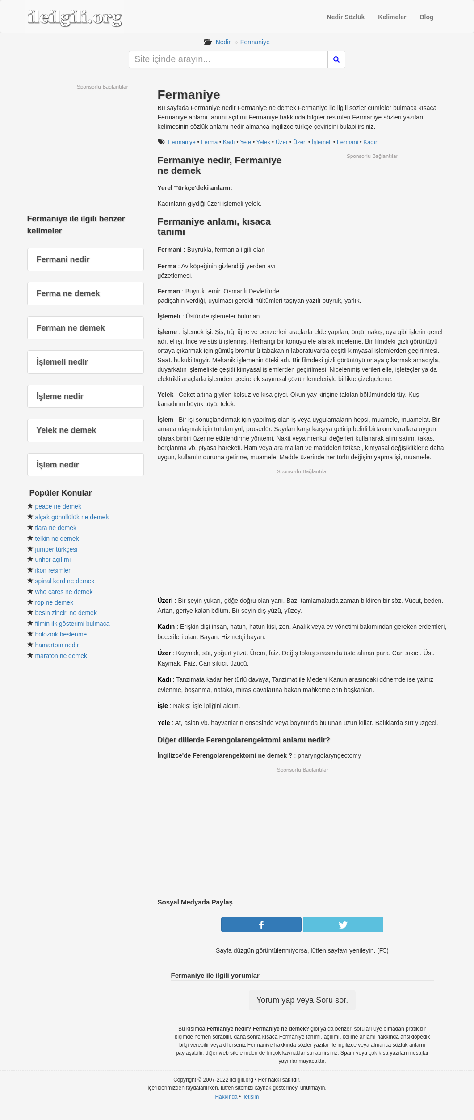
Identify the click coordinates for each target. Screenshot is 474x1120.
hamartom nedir (57, 645)
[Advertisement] (372, 222)
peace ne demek (58, 506)
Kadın (370, 142)
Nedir (223, 42)
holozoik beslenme (61, 634)
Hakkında (226, 1097)
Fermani (347, 142)
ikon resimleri (53, 570)
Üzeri (299, 142)
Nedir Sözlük (346, 17)
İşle (163, 705)
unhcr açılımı (53, 559)
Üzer (282, 142)
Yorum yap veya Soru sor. (302, 1000)
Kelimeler (392, 17)
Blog (426, 17)
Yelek (263, 142)
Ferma (209, 142)
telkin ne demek (57, 538)
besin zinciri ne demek (66, 612)
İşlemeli (321, 142)
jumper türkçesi (56, 549)
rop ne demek (54, 602)
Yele (245, 142)
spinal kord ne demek (64, 581)
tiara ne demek (55, 527)
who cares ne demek (63, 591)
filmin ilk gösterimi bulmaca (72, 623)
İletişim (251, 1097)
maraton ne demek (61, 655)
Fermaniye (255, 42)
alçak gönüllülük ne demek (72, 517)
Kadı (229, 142)
